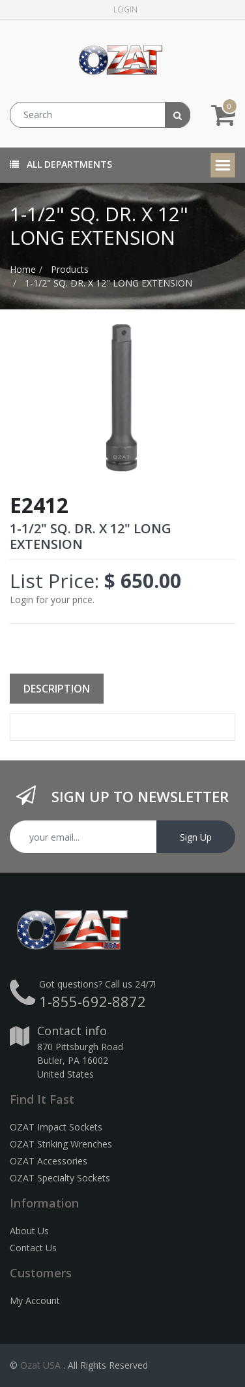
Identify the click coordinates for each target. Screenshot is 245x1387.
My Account (35, 1300)
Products (70, 269)
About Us (29, 1230)
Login (125, 9)
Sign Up (196, 837)
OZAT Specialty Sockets (60, 1178)
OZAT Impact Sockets (56, 1127)
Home (23, 269)
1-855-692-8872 (92, 1001)
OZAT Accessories (48, 1161)
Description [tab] (56, 688)
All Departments (61, 164)
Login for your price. (52, 599)
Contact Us (33, 1247)
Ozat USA (40, 1365)
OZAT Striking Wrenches (61, 1144)
